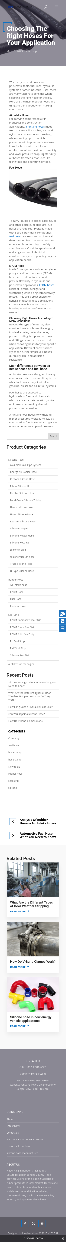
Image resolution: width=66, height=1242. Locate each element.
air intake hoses (35, 126)
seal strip (31, 51)
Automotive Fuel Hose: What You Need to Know (38, 835)
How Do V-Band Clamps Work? (25, 721)
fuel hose (13, 745)
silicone (12, 787)
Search (53, 436)
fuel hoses (15, 236)
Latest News (14, 1125)
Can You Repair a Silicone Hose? (26, 714)
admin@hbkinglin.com (33, 1073)
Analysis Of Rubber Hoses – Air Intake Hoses (38, 821)
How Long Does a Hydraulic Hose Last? (30, 706)
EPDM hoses (46, 285)
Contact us (13, 1132)
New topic (14, 766)
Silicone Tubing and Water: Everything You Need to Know (32, 684)
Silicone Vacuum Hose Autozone (25, 1139)
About (10, 1119)
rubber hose (15, 773)
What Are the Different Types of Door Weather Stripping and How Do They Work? (29, 696)
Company (13, 738)
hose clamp (15, 752)
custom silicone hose (19, 1146)
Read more (18, 911)
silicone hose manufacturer (22, 1153)
